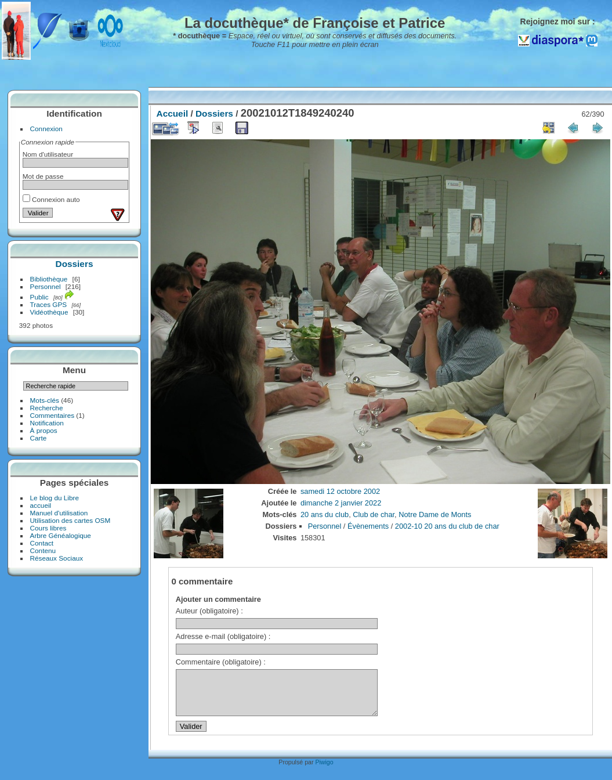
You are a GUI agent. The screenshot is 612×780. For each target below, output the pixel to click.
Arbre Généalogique (60, 535)
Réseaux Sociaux (57, 558)
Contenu (43, 550)
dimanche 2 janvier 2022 (340, 503)
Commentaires (52, 415)
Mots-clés (44, 400)
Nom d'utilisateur (48, 154)
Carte (38, 438)
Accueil (173, 113)
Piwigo (324, 770)
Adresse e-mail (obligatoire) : (223, 636)
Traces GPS (48, 304)
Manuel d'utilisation (59, 513)
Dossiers (74, 264)
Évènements (368, 526)
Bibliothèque (49, 279)
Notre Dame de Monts (435, 514)
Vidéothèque (49, 312)
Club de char (373, 514)
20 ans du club (324, 514)
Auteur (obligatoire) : (209, 610)
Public (39, 297)
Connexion (46, 128)
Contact (42, 543)
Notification (47, 423)
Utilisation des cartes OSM (70, 520)
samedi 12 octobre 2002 (340, 491)
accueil (41, 505)
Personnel (45, 286)
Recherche (46, 407)
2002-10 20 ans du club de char (447, 526)
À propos (43, 430)
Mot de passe (43, 176)
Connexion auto (51, 199)
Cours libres (48, 528)
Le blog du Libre (54, 497)
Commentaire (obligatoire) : (221, 662)
